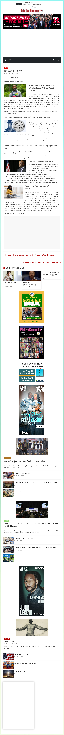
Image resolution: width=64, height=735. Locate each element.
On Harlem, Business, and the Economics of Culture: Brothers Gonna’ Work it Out (36, 491)
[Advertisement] (32, 43)
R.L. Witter (16, 73)
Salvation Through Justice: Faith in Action (25, 663)
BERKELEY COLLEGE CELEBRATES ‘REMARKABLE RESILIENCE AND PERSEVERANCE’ (31, 524)
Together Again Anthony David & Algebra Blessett (42, 262)
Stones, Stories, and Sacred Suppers (32, 4)
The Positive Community (19, 463)
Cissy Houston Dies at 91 (11, 283)
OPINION (7, 638)
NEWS (6, 68)
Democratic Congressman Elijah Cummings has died (30, 284)
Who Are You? (10, 641)
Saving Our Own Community (22, 473)
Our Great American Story (21, 654)
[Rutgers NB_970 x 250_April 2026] (32, 15)
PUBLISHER (7, 458)
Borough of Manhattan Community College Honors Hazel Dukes (51, 274)
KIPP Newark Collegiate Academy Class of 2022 (27, 538)
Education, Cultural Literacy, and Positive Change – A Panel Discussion (29, 255)
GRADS (6, 520)
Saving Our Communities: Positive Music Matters (25, 461)
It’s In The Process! (19, 672)
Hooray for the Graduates (21, 556)
